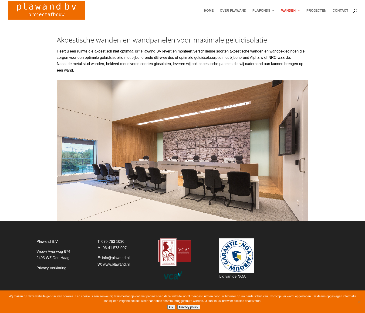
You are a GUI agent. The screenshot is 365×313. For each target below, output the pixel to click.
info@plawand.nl (116, 258)
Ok (171, 307)
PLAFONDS (261, 10)
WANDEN (288, 10)
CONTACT (340, 10)
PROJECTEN (317, 10)
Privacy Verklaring (51, 268)
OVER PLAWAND (233, 10)
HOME (209, 10)
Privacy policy (188, 307)
